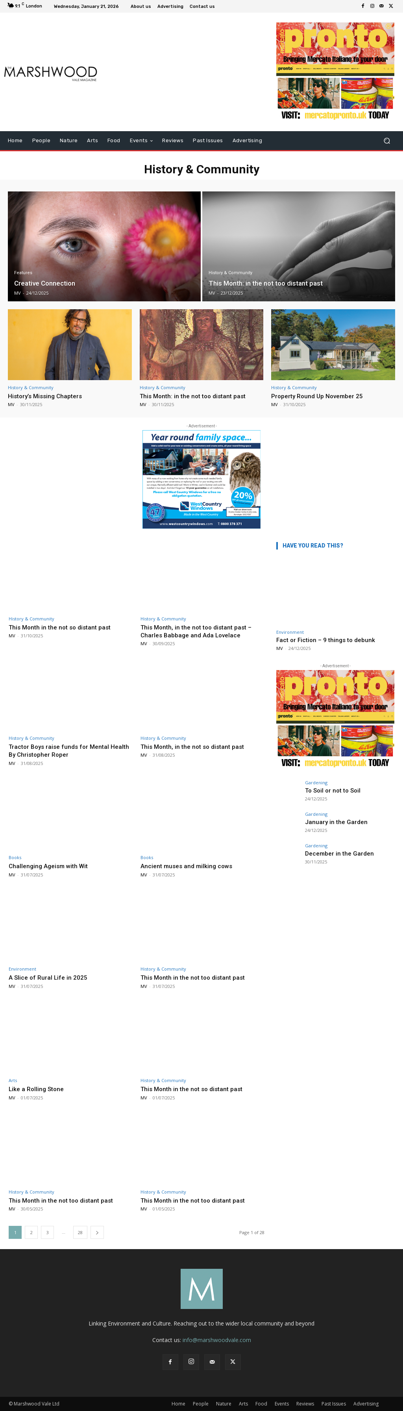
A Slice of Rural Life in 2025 (50, 977)
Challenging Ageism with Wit (51, 866)
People (201, 1403)
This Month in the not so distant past (63, 627)
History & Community (230, 272)
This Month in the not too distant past (196, 977)
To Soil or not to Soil (328, 790)
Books (15, 857)
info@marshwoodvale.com (217, 1340)
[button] (386, 141)
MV (11, 404)
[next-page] (97, 1232)
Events (282, 1403)
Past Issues (334, 1403)
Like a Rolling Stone (38, 1089)
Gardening (316, 782)
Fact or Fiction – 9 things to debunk (325, 640)
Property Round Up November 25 (321, 396)
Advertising (366, 1403)
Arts (13, 1080)
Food (261, 1403)
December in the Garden (334, 853)
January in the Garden (330, 821)
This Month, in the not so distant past (196, 746)
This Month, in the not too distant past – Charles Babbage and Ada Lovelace (200, 631)
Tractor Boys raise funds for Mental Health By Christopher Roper (62, 750)
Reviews (305, 1403)
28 (80, 1232)
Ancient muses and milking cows (189, 866)
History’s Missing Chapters (48, 396)
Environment (22, 969)
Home (178, 1403)
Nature (223, 1403)
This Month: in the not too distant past (197, 396)
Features (23, 272)
